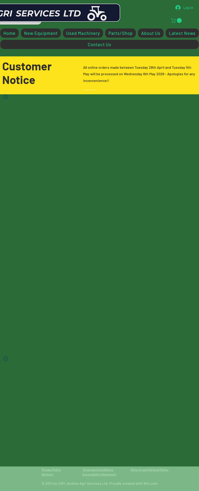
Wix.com (151, 483)
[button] (177, 20)
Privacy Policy (51, 470)
